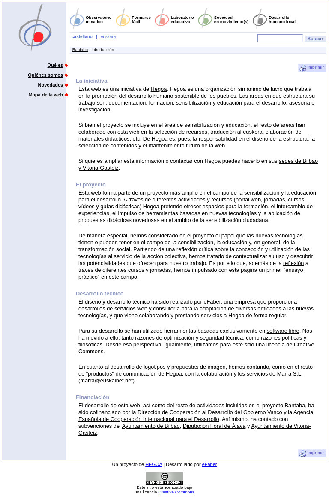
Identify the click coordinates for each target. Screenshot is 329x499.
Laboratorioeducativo (182, 19)
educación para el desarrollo (251, 102)
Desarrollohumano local (282, 19)
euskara (108, 36)
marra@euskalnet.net (106, 380)
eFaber (212, 301)
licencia (275, 344)
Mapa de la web (46, 94)
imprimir (311, 68)
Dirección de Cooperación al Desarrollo (185, 412)
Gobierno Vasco (262, 412)
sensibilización (194, 102)
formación (161, 102)
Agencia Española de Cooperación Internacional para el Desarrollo (195, 415)
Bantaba (80, 49)
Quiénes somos (45, 75)
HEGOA (153, 464)
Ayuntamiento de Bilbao (151, 426)
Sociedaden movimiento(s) (231, 19)
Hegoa (159, 89)
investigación (94, 109)
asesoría (299, 102)
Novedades (50, 84)
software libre (283, 331)
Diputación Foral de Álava (214, 426)
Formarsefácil (141, 19)
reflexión (293, 263)
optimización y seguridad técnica (203, 337)
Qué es (55, 65)
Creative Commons (176, 492)
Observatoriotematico (99, 19)
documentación (127, 102)
